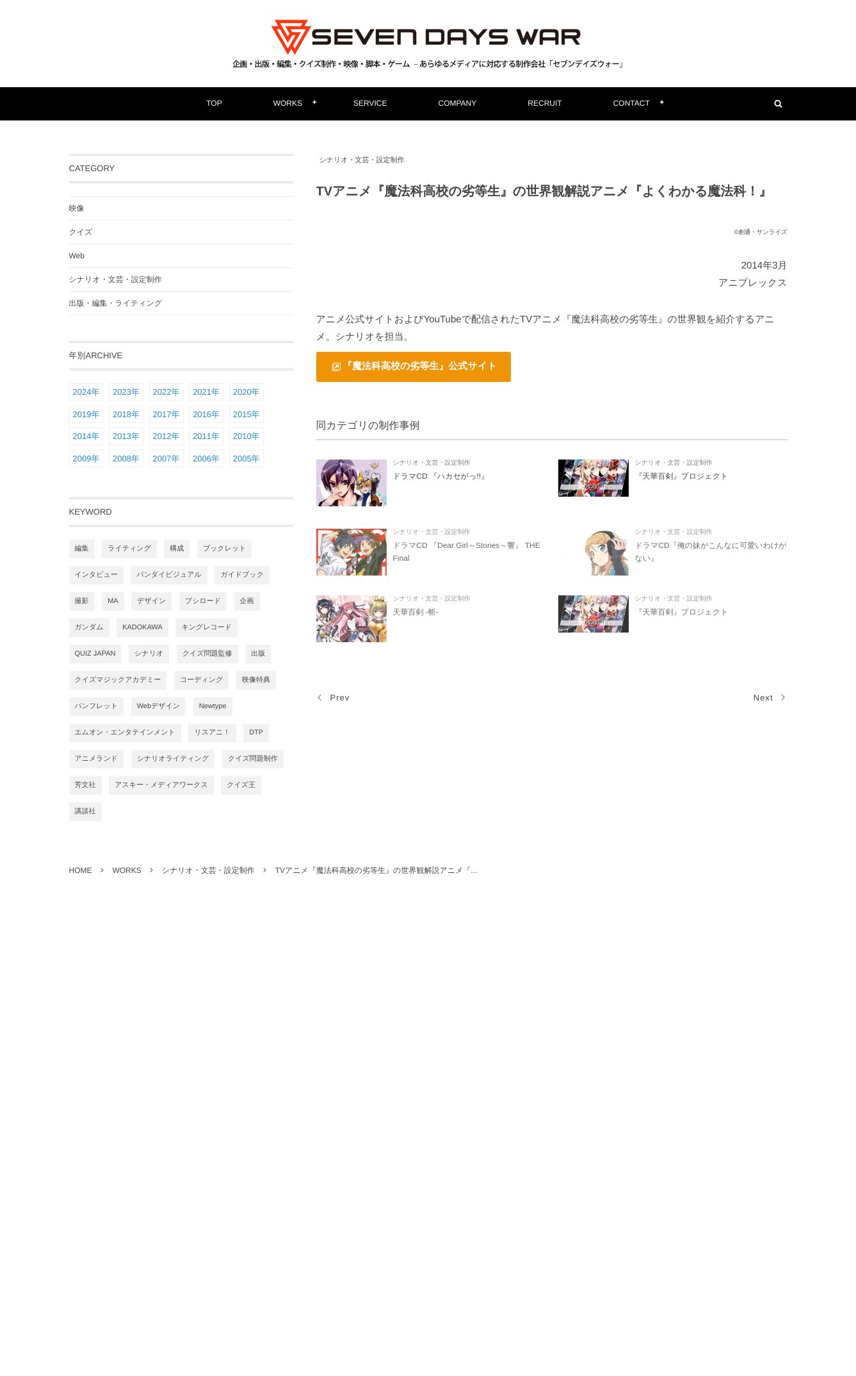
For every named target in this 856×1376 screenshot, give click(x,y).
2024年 (86, 392)
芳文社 (85, 785)
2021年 (206, 392)
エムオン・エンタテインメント (125, 732)
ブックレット (224, 548)
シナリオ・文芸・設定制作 (362, 160)
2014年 (86, 436)
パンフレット (96, 706)
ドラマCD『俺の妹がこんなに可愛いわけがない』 (711, 555)
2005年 (246, 458)
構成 (177, 548)
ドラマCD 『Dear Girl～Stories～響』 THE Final (466, 555)
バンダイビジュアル (168, 575)
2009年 (86, 458)
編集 (82, 548)
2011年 (206, 436)
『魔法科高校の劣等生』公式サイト (420, 366)
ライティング (129, 548)
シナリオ (148, 654)
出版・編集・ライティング (116, 303)
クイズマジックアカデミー (118, 680)
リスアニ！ (212, 732)
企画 (247, 601)
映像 (77, 208)
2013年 (126, 436)
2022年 (166, 392)
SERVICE (370, 103)
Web (77, 255)
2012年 (166, 436)
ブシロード (203, 601)
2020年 (246, 392)
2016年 (206, 414)
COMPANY (458, 103)
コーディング (201, 680)
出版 (258, 654)
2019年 (86, 414)
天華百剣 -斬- (416, 615)
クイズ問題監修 (207, 654)
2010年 (246, 436)
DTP (256, 732)
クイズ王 (241, 785)
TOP (214, 103)
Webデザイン (158, 706)
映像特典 (256, 680)
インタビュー (96, 575)
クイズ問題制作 (253, 759)
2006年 (206, 458)
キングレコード (207, 627)
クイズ (81, 232)
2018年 (126, 414)
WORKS (287, 103)
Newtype (213, 706)
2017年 (166, 414)
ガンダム (89, 627)
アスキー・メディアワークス (161, 785)
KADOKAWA (142, 627)
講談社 (85, 811)
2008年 (126, 458)
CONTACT (631, 103)
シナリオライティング (173, 759)
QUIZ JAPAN (95, 654)
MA (113, 601)
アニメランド (96, 759)
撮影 (82, 601)
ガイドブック (242, 575)
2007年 (166, 458)
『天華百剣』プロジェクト (682, 476)
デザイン (151, 601)
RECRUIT (544, 103)
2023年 (126, 392)
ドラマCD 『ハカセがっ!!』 (441, 476)
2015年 (246, 414)
